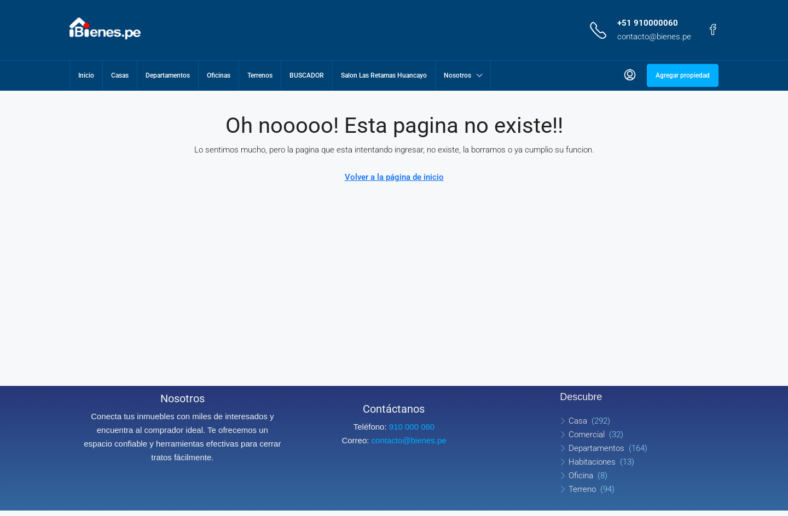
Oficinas (218, 75)
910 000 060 (411, 426)
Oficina (581, 475)
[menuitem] (629, 75)
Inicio (86, 75)
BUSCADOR (306, 75)
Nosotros (457, 75)
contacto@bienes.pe (654, 37)
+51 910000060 (647, 23)
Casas (120, 75)
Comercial (587, 434)
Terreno (582, 489)
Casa (578, 421)
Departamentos (168, 75)
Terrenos (260, 75)
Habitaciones (592, 462)
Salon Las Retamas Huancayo (384, 75)
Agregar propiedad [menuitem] (683, 75)
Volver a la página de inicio (394, 177)
